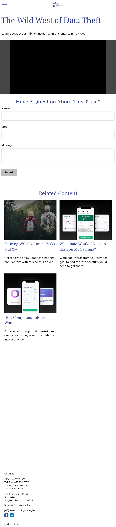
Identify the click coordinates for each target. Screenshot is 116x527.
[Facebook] (6, 515)
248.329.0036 (20, 485)
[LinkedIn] (12, 515)
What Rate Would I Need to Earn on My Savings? (83, 246)
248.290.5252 (19, 479)
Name (5, 108)
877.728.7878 (21, 482)
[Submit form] (9, 172)
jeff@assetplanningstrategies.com (22, 510)
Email (5, 126)
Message (7, 145)
